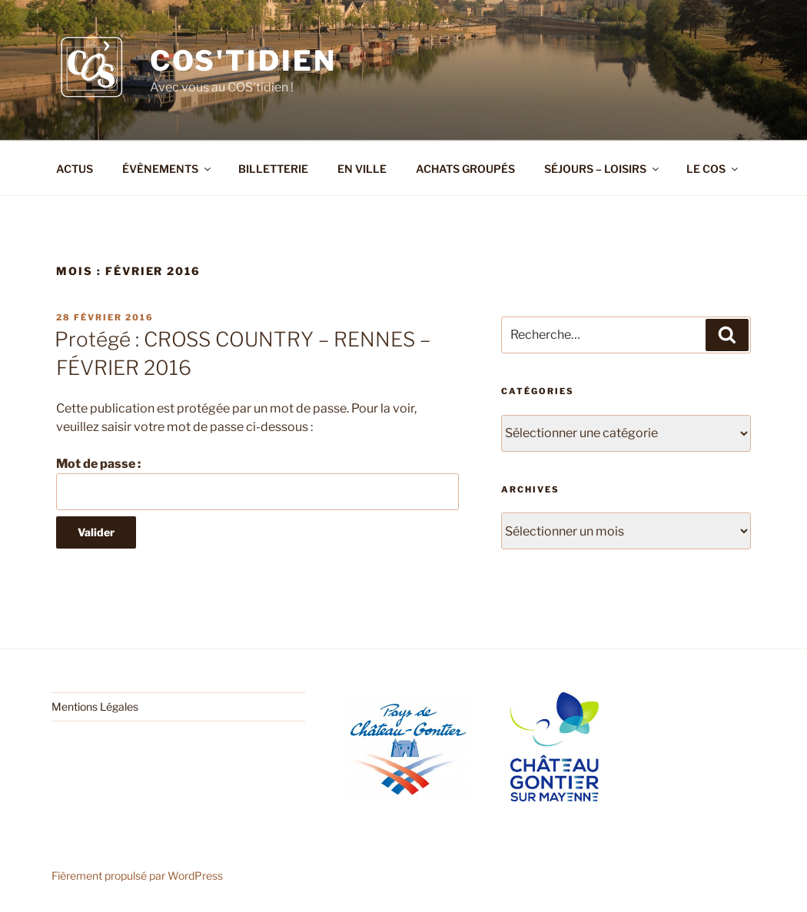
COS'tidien (243, 61)
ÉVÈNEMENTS (167, 168)
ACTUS (74, 168)
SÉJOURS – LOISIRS (602, 168)
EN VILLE (362, 168)
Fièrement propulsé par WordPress (137, 875)
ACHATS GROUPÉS (465, 168)
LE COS (713, 168)
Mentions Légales (94, 706)
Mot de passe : (257, 483)
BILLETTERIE (273, 168)
